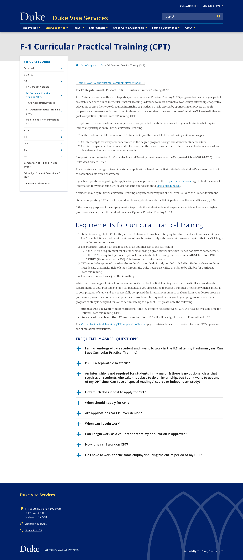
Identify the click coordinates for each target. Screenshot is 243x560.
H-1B (26, 130)
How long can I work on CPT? (102, 445)
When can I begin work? (99, 424)
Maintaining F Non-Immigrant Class (42, 121)
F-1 (25, 81)
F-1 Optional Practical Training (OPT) (43, 111)
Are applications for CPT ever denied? (109, 414)
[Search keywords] (188, 16)
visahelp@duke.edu (36, 524)
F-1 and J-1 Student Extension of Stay (42, 175)
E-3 (25, 156)
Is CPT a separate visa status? (103, 364)
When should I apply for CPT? (103, 404)
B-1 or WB (29, 68)
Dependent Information (37, 183)
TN (25, 150)
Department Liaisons (178, 181)
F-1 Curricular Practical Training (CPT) (38, 95)
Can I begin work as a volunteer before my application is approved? (132, 435)
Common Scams (211, 5)
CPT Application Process (41, 102)
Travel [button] (77, 27)
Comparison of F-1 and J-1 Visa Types (40, 164)
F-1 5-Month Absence (37, 86)
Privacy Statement (210, 551)
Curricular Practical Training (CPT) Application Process (114, 324)
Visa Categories (37, 61)
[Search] (219, 16)
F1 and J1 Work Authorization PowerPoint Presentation (109, 82)
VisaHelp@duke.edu (168, 185)
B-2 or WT (29, 74)
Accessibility (190, 551)
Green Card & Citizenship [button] (128, 27)
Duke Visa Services (37, 495)
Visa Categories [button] (55, 27)
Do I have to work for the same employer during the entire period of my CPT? (139, 456)
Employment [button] (97, 27)
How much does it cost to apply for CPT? (111, 393)
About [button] (188, 27)
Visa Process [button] (30, 27)
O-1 (26, 143)
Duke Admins (187, 5)
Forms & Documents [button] (164, 27)
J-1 (25, 137)
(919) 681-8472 (33, 530)
